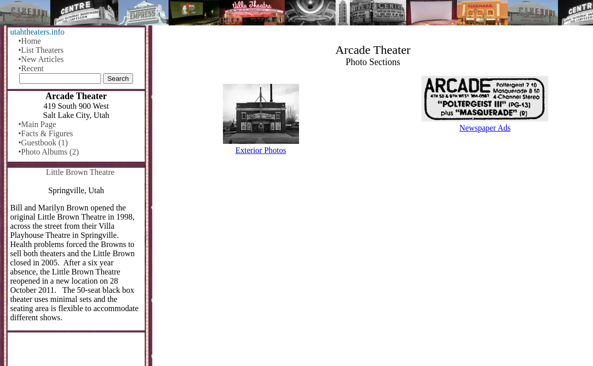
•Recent (31, 68)
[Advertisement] (373, 242)
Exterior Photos (261, 150)
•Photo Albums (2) (48, 151)
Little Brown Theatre (80, 172)
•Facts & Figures (45, 133)
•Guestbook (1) (43, 142)
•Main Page (37, 124)
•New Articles (41, 59)
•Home (29, 41)
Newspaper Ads (485, 128)
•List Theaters (40, 50)
